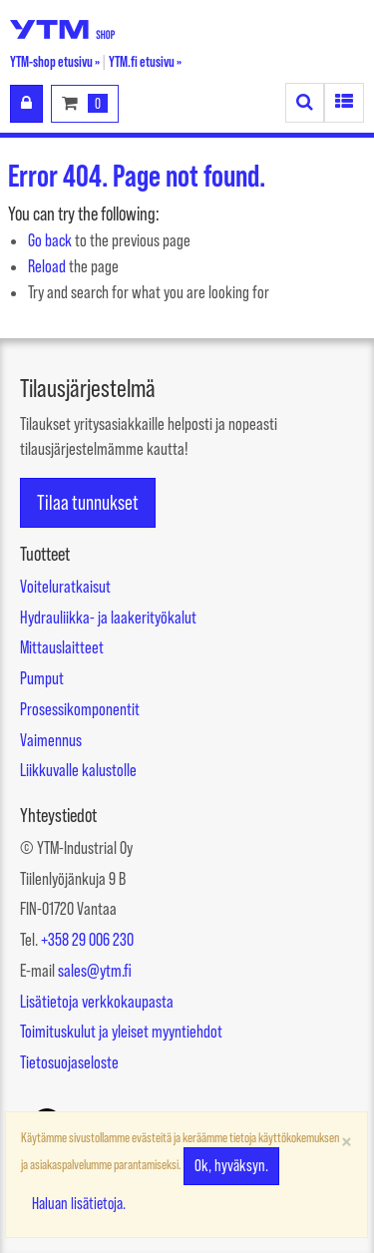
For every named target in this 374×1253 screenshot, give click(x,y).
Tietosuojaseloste (69, 1062)
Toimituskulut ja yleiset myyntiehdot (121, 1032)
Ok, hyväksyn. (231, 1165)
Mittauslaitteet (62, 647)
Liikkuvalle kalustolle (78, 770)
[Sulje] (346, 1140)
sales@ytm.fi (95, 971)
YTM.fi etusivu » (145, 61)
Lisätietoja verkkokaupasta (97, 1002)
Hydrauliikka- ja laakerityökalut (108, 617)
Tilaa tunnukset (88, 502)
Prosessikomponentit (80, 709)
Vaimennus (51, 740)
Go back (50, 240)
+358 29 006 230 (87, 940)
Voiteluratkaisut (65, 587)
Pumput (42, 678)
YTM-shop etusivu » (55, 61)
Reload (47, 266)
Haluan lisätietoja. (79, 1203)
